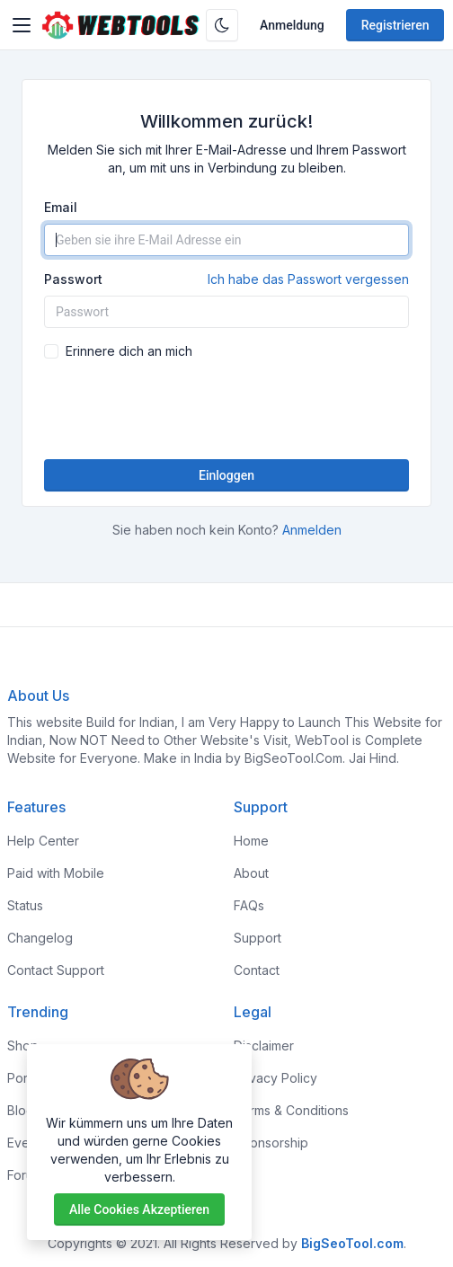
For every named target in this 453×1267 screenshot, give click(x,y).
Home (251, 840)
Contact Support (55, 970)
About (251, 873)
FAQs (249, 905)
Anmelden (312, 529)
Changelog (40, 937)
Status (25, 905)
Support (257, 937)
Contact (257, 970)
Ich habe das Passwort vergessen (308, 279)
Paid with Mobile (55, 873)
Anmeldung (292, 25)
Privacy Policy (275, 1077)
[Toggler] (21, 25)
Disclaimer (264, 1045)
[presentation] (226, 410)
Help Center (43, 840)
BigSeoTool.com (352, 1243)
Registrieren (395, 25)
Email (60, 207)
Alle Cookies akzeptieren (139, 1209)
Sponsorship (271, 1142)
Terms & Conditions (291, 1110)
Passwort (226, 279)
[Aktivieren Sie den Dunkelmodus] (222, 25)
